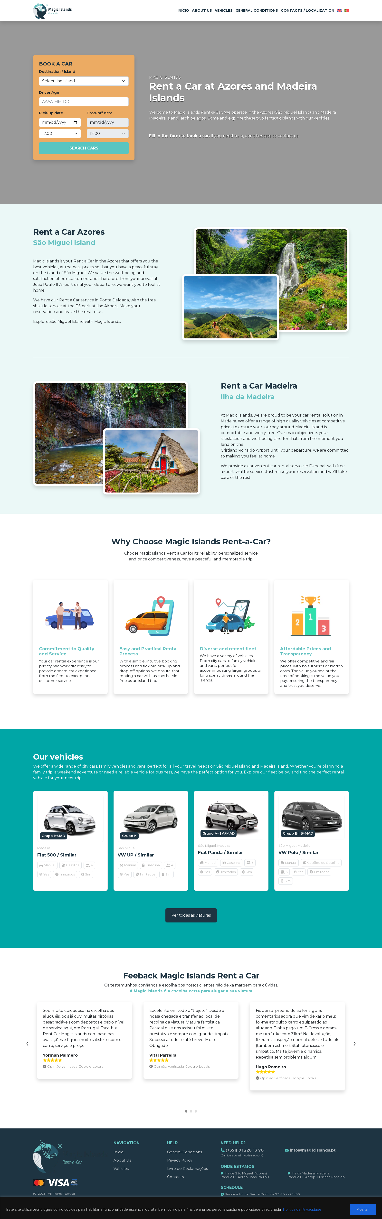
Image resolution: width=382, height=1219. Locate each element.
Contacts (175, 1176)
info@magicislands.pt (312, 1150)
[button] (186, 1111)
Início (183, 10)
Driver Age (49, 92)
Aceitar (363, 1209)
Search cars (83, 148)
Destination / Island (57, 71)
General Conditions (257, 10)
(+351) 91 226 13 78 (245, 1150)
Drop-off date (100, 113)
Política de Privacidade (302, 1209)
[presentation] (27, 1043)
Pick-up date (51, 113)
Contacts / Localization (307, 10)
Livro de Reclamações (187, 1168)
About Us (202, 10)
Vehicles (224, 10)
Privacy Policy (179, 1160)
